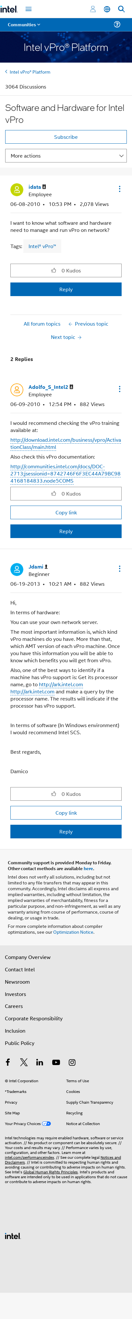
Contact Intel (20, 969)
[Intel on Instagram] (72, 1063)
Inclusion (15, 1030)
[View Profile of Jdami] (38, 566)
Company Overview (28, 957)
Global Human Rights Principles (50, 1172)
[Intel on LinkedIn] (39, 1063)
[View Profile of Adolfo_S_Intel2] (51, 387)
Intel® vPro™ (42, 246)
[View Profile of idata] (37, 187)
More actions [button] (26, 155)
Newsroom (17, 981)
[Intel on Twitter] (24, 1063)
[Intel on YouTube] (56, 1063)
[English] (107, 9)
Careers (14, 1006)
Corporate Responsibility (34, 1018)
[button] (119, 188)
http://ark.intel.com (61, 684)
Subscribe (66, 136)
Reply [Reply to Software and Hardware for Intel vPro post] (66, 289)
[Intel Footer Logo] (13, 1235)
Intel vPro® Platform (30, 71)
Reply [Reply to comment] (66, 531)
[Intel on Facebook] (7, 1063)
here (88, 868)
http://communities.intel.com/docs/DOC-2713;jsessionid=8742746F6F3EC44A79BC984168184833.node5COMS (65, 473)
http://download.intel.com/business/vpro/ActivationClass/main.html (65, 443)
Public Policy (19, 1043)
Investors (15, 994)
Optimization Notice (73, 931)
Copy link (66, 512)
